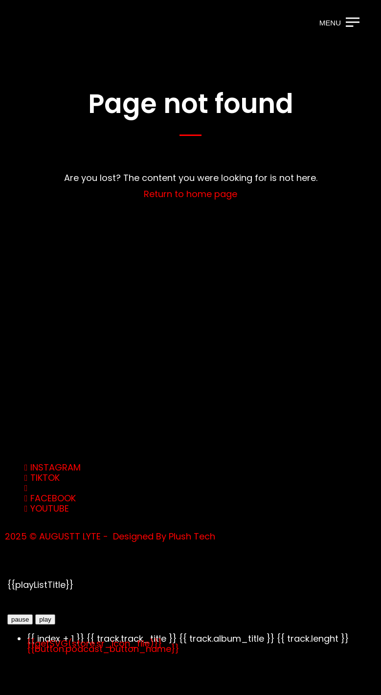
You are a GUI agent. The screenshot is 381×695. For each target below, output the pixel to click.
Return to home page (190, 194)
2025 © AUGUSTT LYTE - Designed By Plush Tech (110, 536)
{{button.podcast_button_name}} (103, 649)
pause (20, 619)
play (45, 619)
